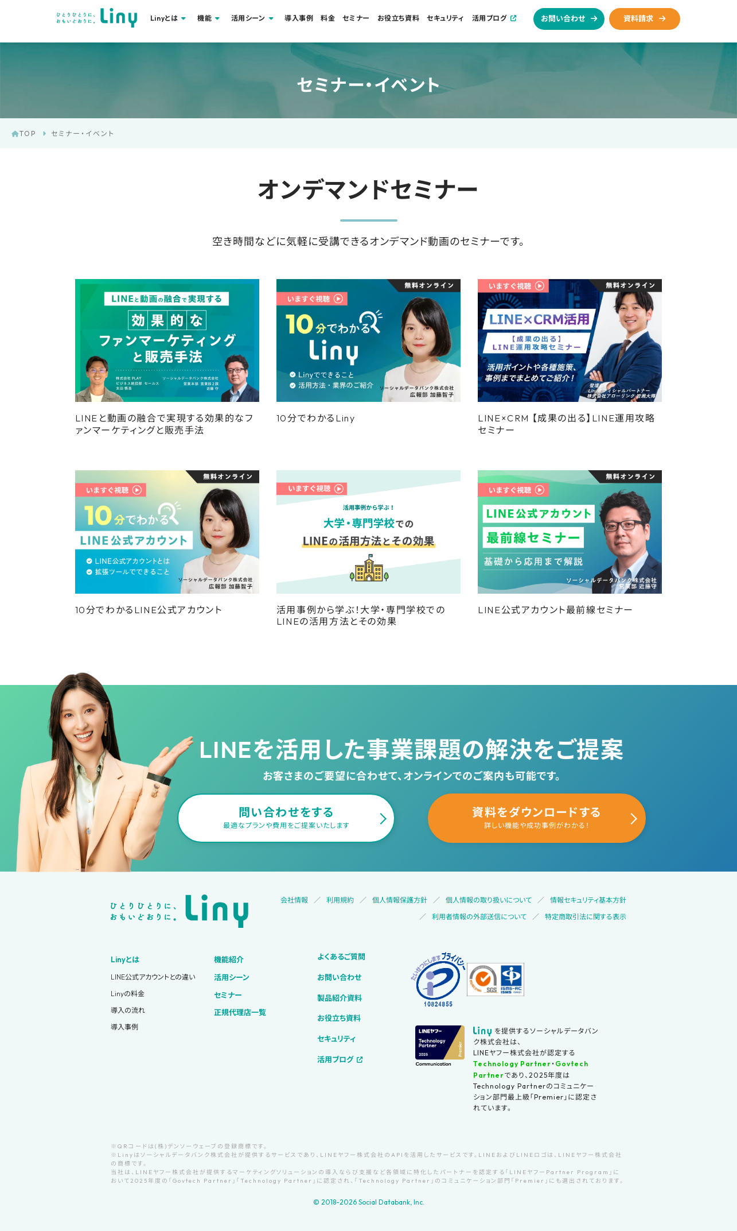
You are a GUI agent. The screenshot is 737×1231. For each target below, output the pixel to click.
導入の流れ (128, 1010)
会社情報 (294, 900)
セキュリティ (446, 18)
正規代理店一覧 (240, 1012)
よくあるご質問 (341, 956)
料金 (328, 18)
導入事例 (298, 18)
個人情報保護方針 (399, 900)
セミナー (355, 18)
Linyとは (125, 959)
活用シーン (231, 977)
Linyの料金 (128, 993)
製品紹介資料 (339, 997)
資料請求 (638, 18)
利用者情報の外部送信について (479, 916)
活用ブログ (489, 18)
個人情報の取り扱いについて (489, 900)
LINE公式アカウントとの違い (153, 977)
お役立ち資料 (398, 18)
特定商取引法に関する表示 (585, 916)
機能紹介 (229, 959)
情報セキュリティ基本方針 (588, 900)
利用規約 (340, 900)
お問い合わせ (563, 18)
